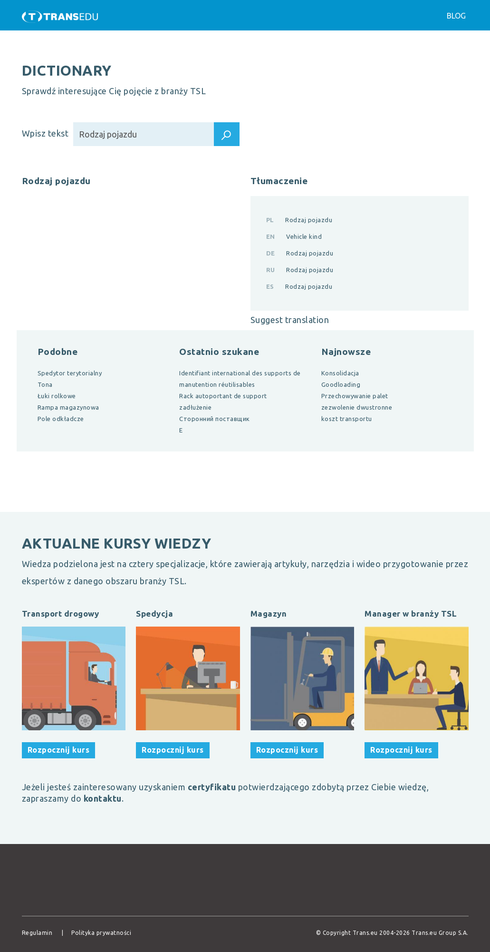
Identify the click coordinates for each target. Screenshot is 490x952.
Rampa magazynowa (68, 407)
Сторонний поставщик (214, 418)
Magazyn (268, 613)
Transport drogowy (60, 613)
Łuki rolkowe (57, 396)
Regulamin (37, 933)
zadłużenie (195, 407)
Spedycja (154, 613)
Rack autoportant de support (223, 396)
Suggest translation (289, 319)
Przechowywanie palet (354, 396)
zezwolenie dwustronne (357, 407)
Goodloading (341, 384)
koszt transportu (346, 418)
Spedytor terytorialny (70, 373)
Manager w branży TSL (411, 613)
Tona (45, 384)
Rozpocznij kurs (59, 750)
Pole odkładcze (61, 418)
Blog (456, 15)
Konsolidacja (340, 373)
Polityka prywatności (101, 933)
